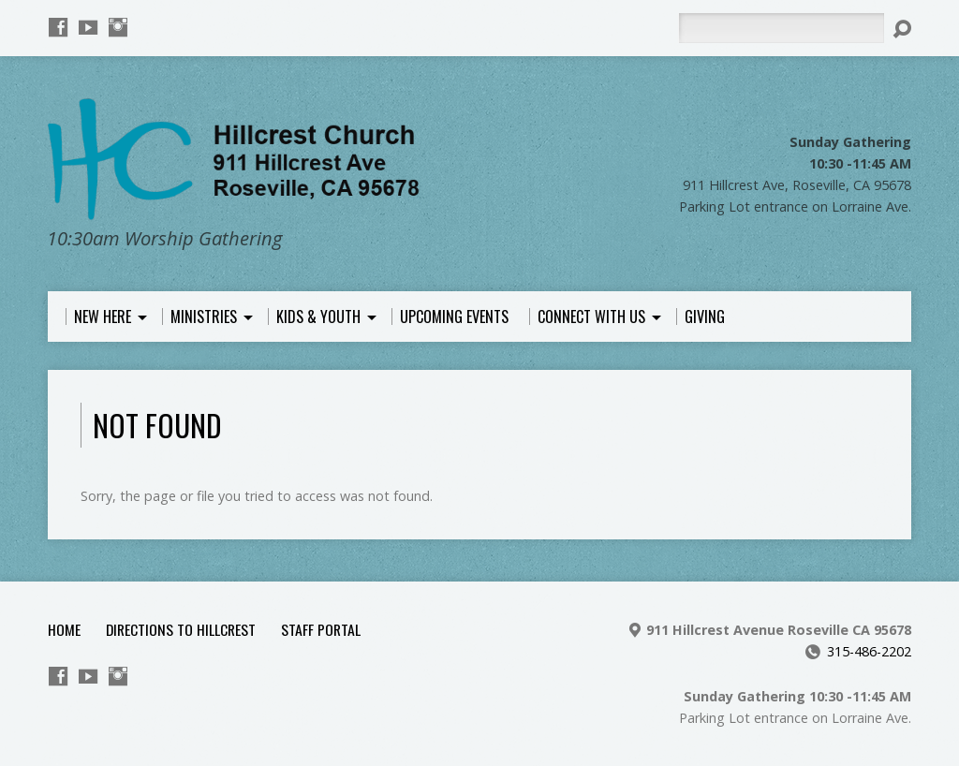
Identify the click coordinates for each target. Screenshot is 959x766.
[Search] (781, 28)
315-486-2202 (869, 651)
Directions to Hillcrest (181, 629)
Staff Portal (321, 629)
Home (64, 629)
